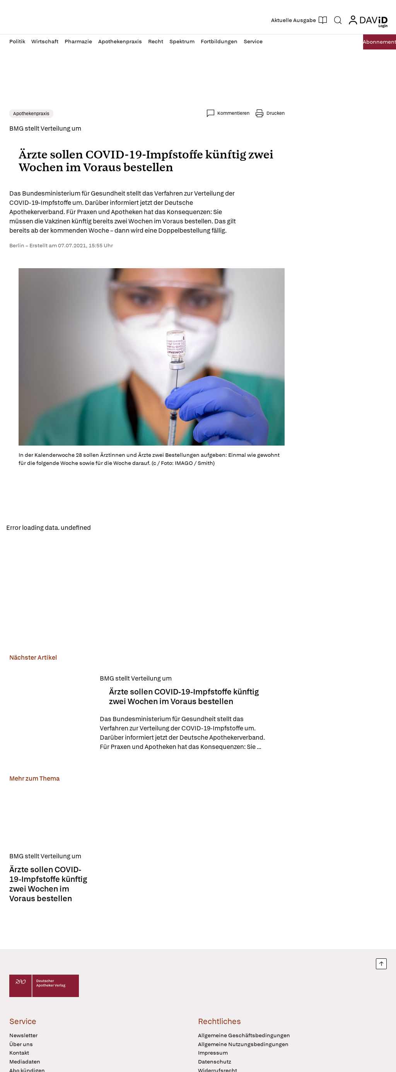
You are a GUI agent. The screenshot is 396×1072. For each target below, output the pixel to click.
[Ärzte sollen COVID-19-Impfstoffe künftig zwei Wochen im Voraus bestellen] (49, 715)
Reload (107, 529)
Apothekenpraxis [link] (31, 114)
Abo (370, 42)
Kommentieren (233, 113)
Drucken (275, 113)
